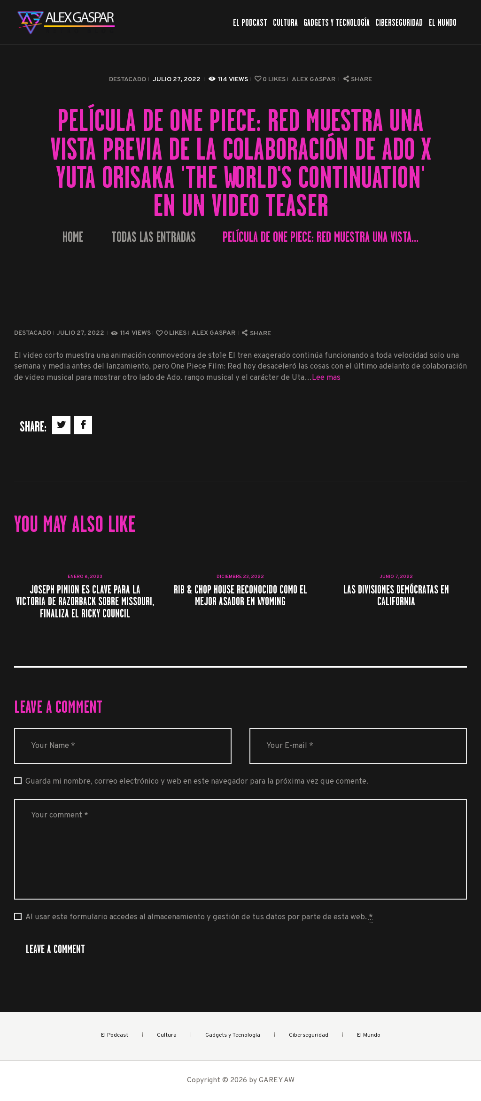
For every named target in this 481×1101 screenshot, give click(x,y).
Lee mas (326, 378)
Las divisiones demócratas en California (396, 595)
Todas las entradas (153, 237)
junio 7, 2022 (396, 577)
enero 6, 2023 (85, 577)
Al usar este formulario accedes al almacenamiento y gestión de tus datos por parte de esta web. (199, 917)
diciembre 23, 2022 (240, 577)
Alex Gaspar (314, 80)
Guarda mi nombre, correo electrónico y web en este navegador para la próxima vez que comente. (196, 781)
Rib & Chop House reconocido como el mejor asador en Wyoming (240, 595)
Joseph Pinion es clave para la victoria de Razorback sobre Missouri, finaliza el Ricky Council (85, 601)
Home (72, 237)
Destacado (127, 80)
